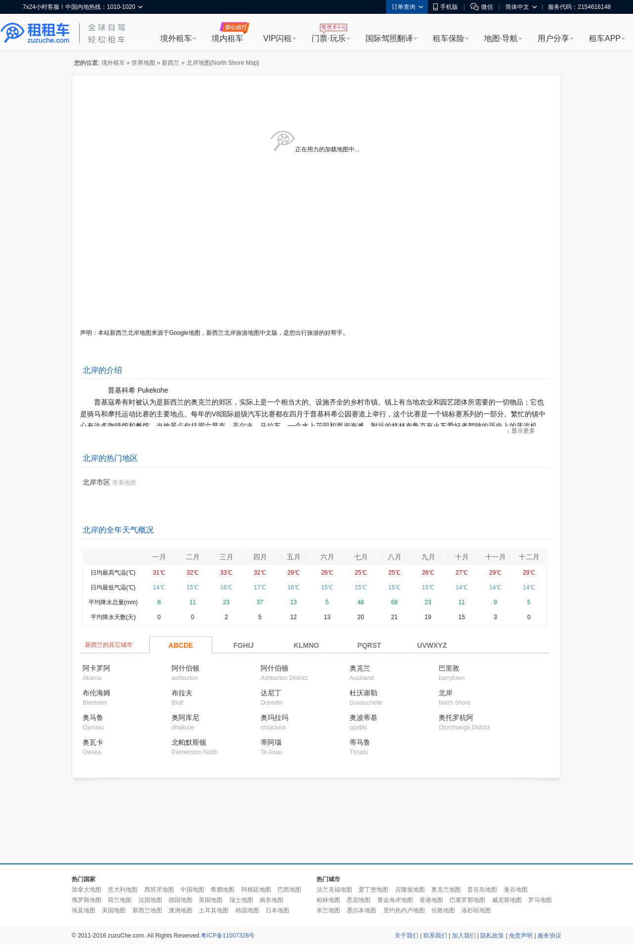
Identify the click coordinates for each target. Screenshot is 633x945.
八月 (395, 557)
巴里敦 (449, 668)
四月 (260, 557)
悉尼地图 (358, 900)
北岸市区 (96, 482)
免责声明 (521, 935)
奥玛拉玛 (274, 717)
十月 (462, 557)
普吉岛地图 (482, 889)
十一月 (495, 557)
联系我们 (435, 935)
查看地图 (124, 482)
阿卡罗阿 (96, 668)
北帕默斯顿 (189, 742)
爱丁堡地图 (373, 889)
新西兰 (171, 62)
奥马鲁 (93, 717)
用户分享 (553, 38)
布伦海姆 (96, 693)
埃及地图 (83, 910)
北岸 (445, 693)
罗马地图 (540, 900)
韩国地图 (247, 910)
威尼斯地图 (507, 900)
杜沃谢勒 (363, 693)
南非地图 (271, 900)
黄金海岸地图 (395, 900)
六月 (327, 557)
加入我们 (464, 935)
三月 (226, 557)
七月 (361, 557)
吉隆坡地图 (410, 889)
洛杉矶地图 (476, 910)
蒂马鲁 (360, 742)
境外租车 (176, 38)
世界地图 (143, 62)
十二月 (529, 557)
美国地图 (114, 910)
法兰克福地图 (334, 889)
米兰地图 (328, 910)
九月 (428, 557)
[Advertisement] (316, 821)
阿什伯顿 (185, 668)
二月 (193, 557)
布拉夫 (182, 693)
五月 (294, 557)
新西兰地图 (147, 910)
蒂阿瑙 (271, 742)
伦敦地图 (443, 910)
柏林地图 (328, 900)
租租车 (35, 33)
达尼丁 (271, 693)
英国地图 (211, 900)
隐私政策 (492, 935)
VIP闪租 (277, 38)
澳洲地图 (180, 910)
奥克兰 (360, 668)
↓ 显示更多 (521, 430)
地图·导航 (501, 38)
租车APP (605, 38)
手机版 (445, 6)
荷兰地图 (120, 900)
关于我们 (406, 935)
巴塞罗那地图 (467, 900)
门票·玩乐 (328, 38)
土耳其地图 (213, 910)
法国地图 (150, 900)
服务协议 (549, 935)
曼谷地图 (516, 889)
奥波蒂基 (363, 717)
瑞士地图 (241, 900)
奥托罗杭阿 (456, 717)
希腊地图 (222, 889)
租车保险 (448, 38)
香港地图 (431, 900)
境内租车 (227, 38)
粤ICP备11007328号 (228, 935)
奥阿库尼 (185, 717)
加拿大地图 (86, 889)
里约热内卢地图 (404, 910)
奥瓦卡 (93, 742)
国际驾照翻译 (389, 38)
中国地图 (192, 889)
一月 (159, 557)
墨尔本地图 (361, 910)
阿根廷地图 (256, 889)
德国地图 (180, 900)
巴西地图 (289, 889)
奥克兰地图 (446, 889)
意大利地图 (122, 889)
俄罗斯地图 (86, 900)
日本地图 (277, 910)
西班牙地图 (159, 889)
